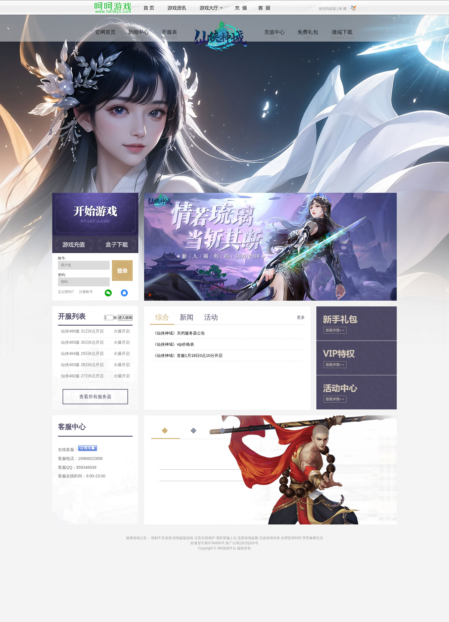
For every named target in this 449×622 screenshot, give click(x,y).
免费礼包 (307, 34)
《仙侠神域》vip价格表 (173, 344)
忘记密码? (66, 292)
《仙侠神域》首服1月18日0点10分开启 (187, 355)
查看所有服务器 (95, 396)
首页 (149, 8)
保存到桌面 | (328, 8)
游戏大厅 (209, 8)
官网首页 (105, 34)
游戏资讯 (176, 8)
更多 (301, 317)
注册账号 (86, 292)
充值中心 (274, 34)
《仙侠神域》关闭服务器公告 (179, 333)
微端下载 (342, 34)
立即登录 (122, 270)
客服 (264, 8)
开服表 (169, 34)
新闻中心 (138, 34)
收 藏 (342, 8)
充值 (240, 8)
